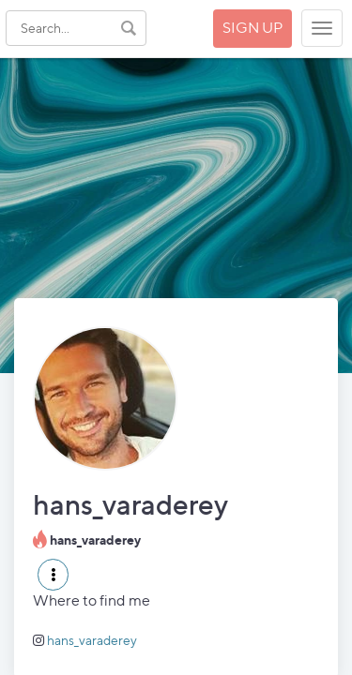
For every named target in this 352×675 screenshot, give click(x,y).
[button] (53, 575)
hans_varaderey (92, 640)
